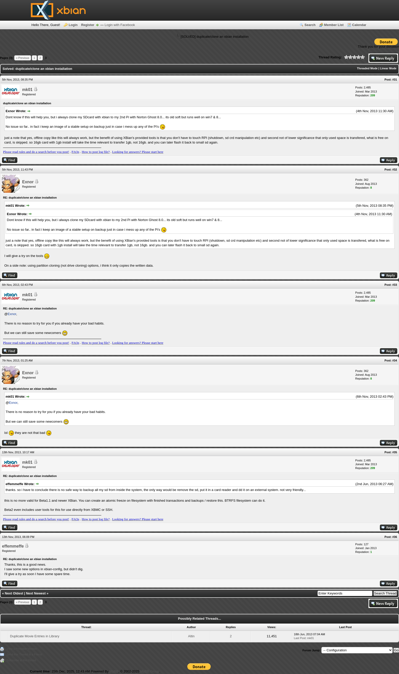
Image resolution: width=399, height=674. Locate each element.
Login (73, 25)
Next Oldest (14, 593)
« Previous (22, 57)
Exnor (28, 182)
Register (87, 25)
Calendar (359, 25)
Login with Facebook (120, 25)
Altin (191, 636)
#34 (394, 360)
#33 (394, 284)
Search (310, 25)
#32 (394, 169)
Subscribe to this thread (21, 660)
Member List (334, 25)
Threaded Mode (367, 68)
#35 (394, 452)
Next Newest (36, 593)
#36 (394, 536)
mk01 (27, 89)
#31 (394, 79)
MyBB (113, 671)
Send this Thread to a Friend (24, 654)
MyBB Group (149, 671)
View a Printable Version (22, 648)
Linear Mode (388, 68)
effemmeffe (13, 546)
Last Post (300, 638)
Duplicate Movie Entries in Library (34, 636)
